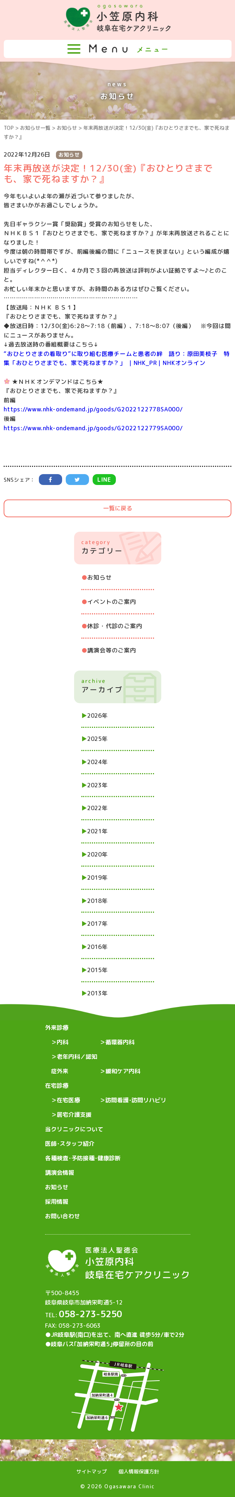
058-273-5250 (90, 1314)
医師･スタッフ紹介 (69, 1144)
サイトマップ (91, 1471)
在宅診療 (56, 1086)
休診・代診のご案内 (114, 626)
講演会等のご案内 (111, 650)
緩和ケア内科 (122, 1071)
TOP (9, 127)
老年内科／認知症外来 (74, 1064)
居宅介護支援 (74, 1115)
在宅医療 (68, 1100)
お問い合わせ (62, 1216)
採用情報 (56, 1202)
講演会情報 (59, 1173)
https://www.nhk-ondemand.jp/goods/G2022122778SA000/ (93, 409)
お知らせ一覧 (35, 127)
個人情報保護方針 (138, 1471)
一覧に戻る (117, 508)
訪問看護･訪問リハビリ (135, 1100)
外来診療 (56, 1028)
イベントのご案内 (111, 602)
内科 (62, 1042)
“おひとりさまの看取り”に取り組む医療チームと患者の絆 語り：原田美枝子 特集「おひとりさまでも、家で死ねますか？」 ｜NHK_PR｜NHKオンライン (117, 358)
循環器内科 (119, 1042)
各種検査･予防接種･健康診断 (83, 1158)
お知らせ (67, 127)
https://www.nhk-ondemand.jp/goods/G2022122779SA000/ (93, 428)
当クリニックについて (74, 1129)
